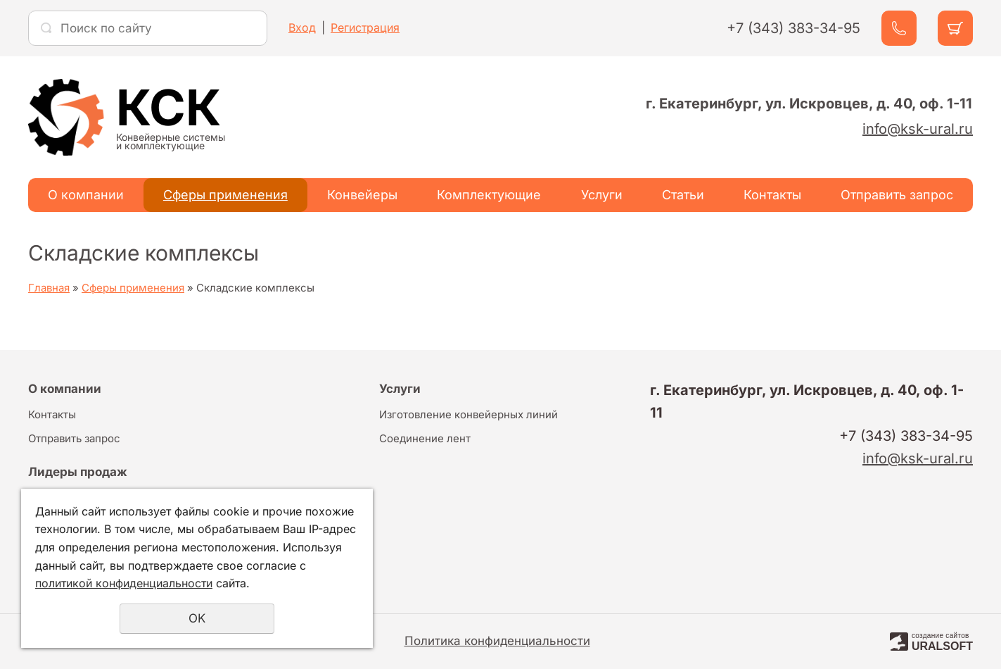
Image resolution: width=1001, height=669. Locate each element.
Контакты (772, 194)
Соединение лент (425, 438)
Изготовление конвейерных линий (468, 414)
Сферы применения (225, 194)
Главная (49, 287)
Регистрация (365, 27)
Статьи (683, 194)
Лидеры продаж (77, 472)
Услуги (602, 194)
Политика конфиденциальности (497, 641)
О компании (86, 194)
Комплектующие (489, 194)
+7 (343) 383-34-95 (793, 28)
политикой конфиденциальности (123, 583)
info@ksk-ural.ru (917, 128)
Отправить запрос (897, 194)
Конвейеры (362, 194)
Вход (302, 27)
